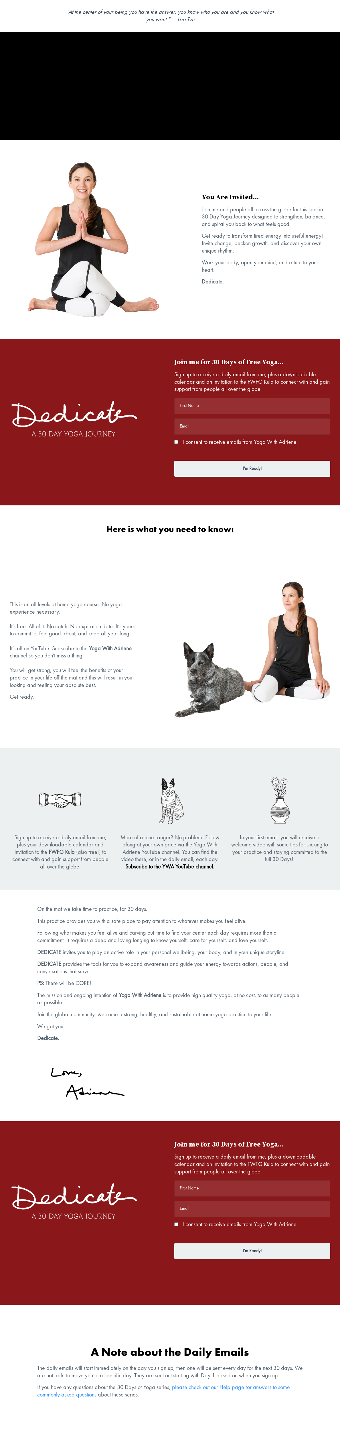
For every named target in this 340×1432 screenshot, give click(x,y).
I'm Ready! (252, 468)
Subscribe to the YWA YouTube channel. (169, 867)
